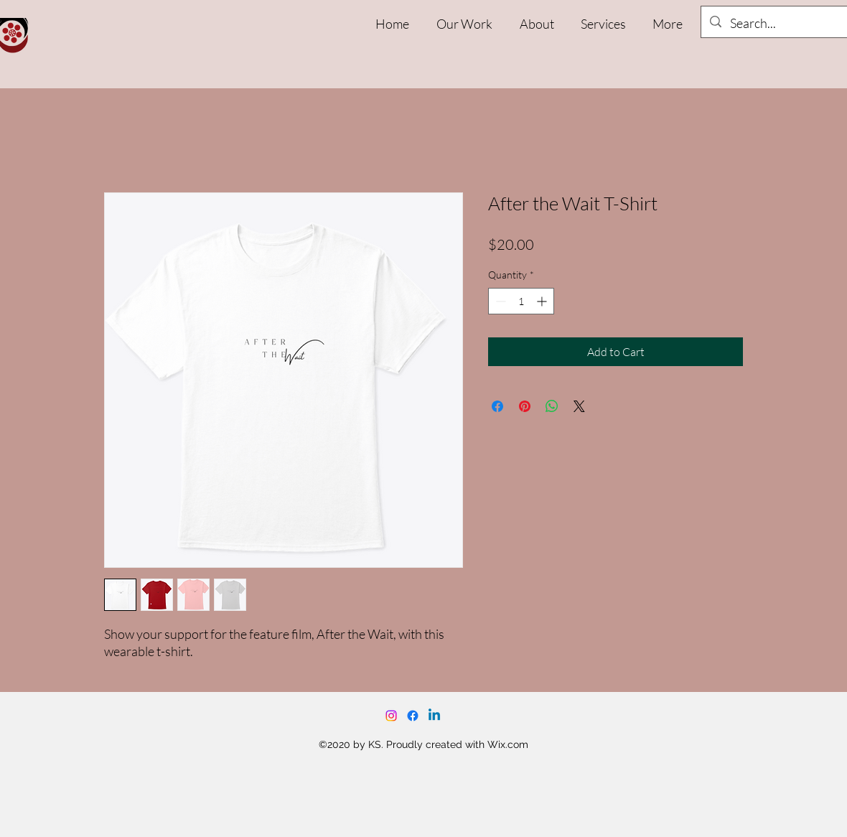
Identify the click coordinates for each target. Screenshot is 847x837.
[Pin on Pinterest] (524, 406)
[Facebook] (413, 716)
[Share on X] (579, 406)
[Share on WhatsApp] (552, 406)
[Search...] (786, 23)
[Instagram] (391, 716)
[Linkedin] (434, 716)
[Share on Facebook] (497, 406)
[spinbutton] (521, 301)
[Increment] (543, 301)
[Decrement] (499, 301)
